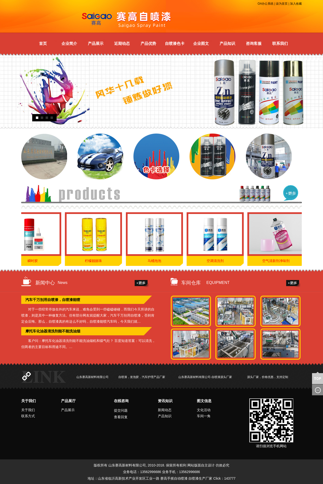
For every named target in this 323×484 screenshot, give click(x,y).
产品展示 (95, 43)
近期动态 (122, 43)
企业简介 (69, 43)
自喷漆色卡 (174, 43)
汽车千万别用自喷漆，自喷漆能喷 (52, 300)
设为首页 (282, 3)
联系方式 (28, 416)
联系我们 (280, 43)
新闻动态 (165, 410)
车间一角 (204, 416)
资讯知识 (165, 401)
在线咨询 (121, 401)
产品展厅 (68, 401)
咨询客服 (254, 43)
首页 (43, 43)
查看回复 (121, 417)
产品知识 (227, 43)
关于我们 (28, 401)
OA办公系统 (265, 3)
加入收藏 (296, 3)
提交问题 (121, 410)
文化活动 (204, 410)
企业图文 (201, 43)
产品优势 (148, 43)
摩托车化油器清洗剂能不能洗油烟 (52, 331)
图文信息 (204, 401)
